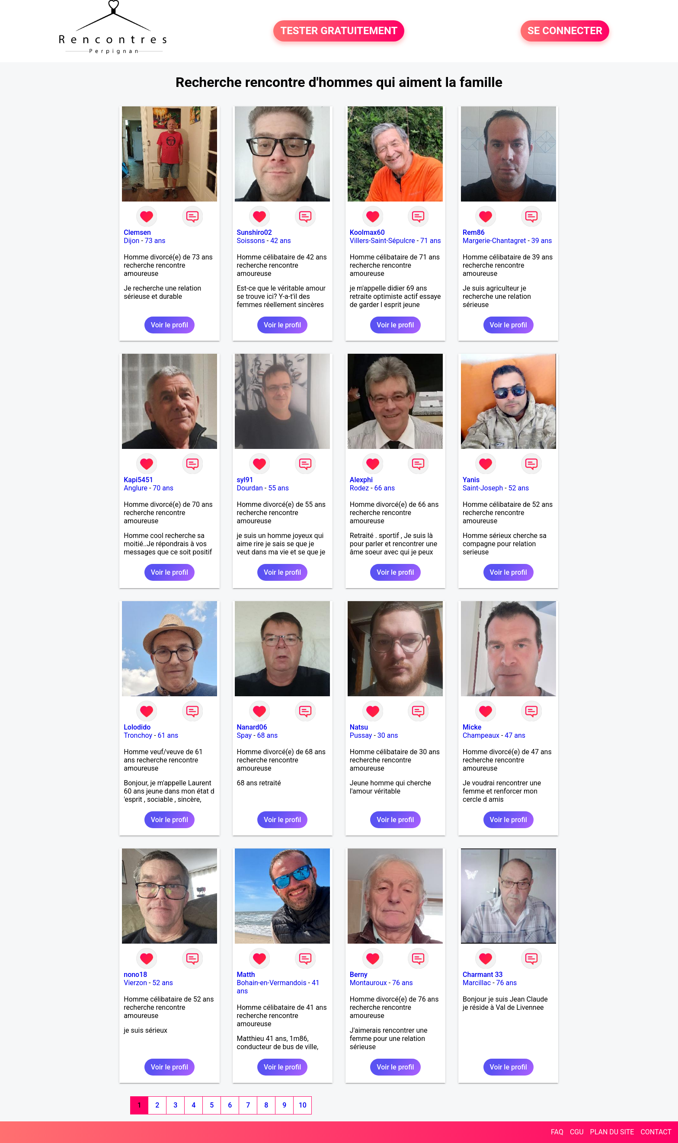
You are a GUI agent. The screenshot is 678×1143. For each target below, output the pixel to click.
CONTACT (656, 1132)
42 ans (280, 241)
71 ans (430, 241)
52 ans (518, 488)
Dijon (131, 241)
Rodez (359, 488)
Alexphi (361, 480)
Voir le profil (169, 325)
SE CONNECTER (565, 31)
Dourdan (250, 488)
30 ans (387, 735)
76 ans (402, 983)
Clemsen (137, 232)
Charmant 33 (483, 974)
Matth (246, 974)
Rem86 (474, 232)
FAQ (557, 1132)
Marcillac (477, 983)
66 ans (384, 488)
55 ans (278, 488)
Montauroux (368, 983)
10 (303, 1105)
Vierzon (135, 983)
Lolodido (137, 727)
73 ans (155, 241)
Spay (244, 735)
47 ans (515, 735)
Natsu (359, 727)
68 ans (267, 735)
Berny (359, 974)
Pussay (361, 735)
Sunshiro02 (254, 232)
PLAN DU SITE (612, 1132)
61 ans (168, 735)
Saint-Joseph (483, 488)
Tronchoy (138, 735)
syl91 (245, 480)
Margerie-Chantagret (494, 241)
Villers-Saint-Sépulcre (382, 241)
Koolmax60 (367, 232)
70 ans (163, 488)
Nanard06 (252, 727)
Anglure (135, 488)
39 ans (541, 241)
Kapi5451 (138, 480)
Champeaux (481, 735)
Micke (472, 727)
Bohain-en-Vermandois (272, 983)
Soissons (251, 241)
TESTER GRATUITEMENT (338, 31)
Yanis (471, 480)
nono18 (135, 974)
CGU (577, 1132)
